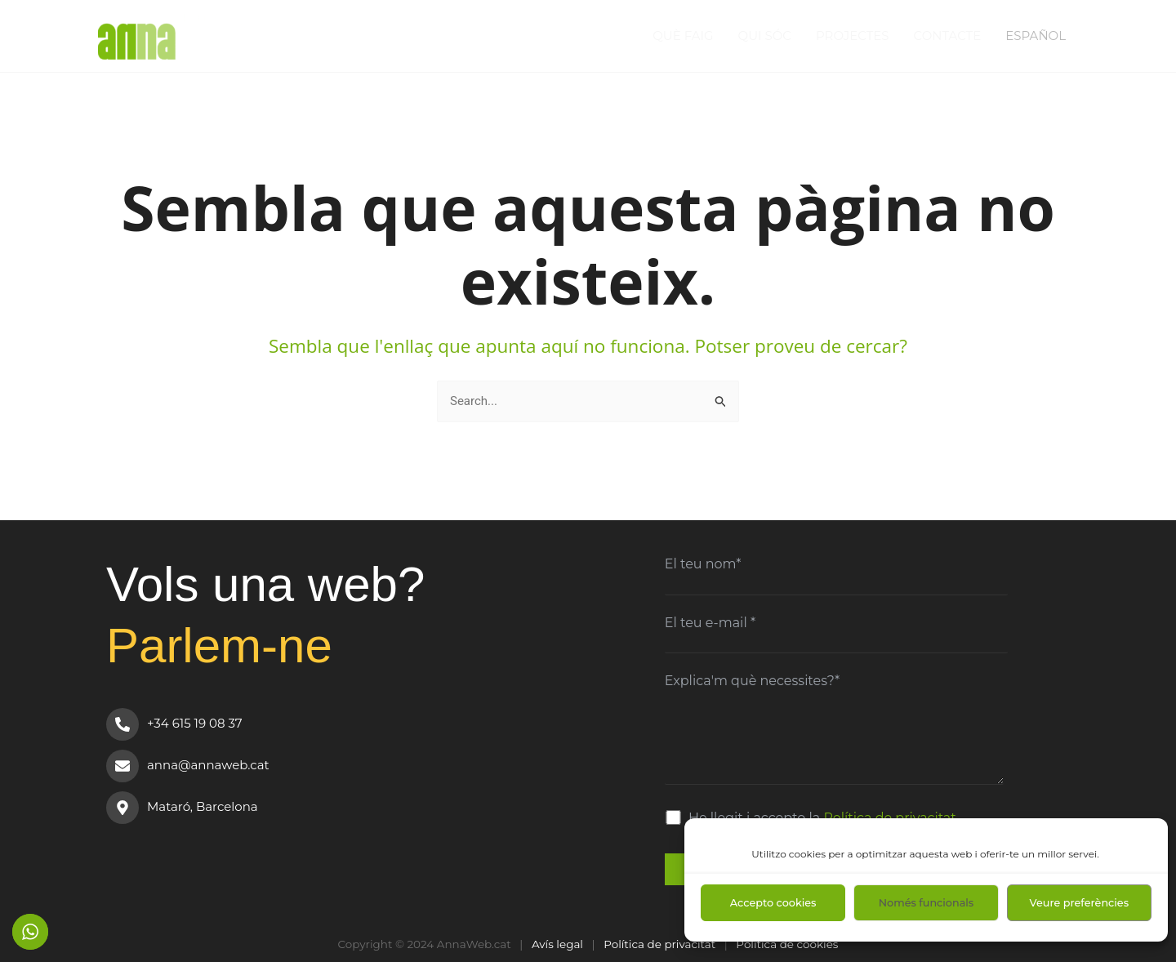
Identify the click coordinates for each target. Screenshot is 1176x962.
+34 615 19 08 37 (195, 723)
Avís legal (557, 944)
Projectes (852, 35)
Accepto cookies (773, 903)
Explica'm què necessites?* (752, 680)
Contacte (948, 35)
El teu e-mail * (710, 622)
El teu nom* (703, 564)
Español (1035, 35)
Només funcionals (926, 903)
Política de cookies (787, 944)
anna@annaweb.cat (208, 765)
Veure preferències (1079, 903)
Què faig (683, 35)
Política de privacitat (659, 944)
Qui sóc (764, 35)
